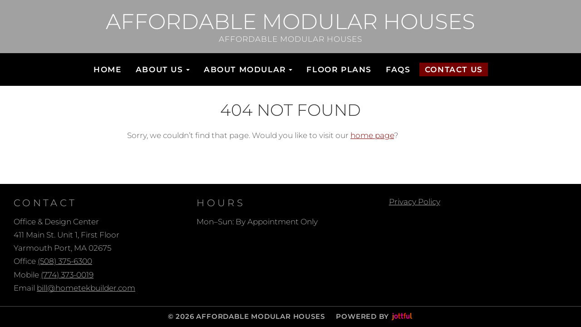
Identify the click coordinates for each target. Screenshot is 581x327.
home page (372, 135)
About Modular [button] (248, 69)
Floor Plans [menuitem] (339, 69)
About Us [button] (163, 69)
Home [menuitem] (107, 69)
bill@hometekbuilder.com (86, 287)
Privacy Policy (414, 201)
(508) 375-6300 (65, 261)
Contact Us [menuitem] (454, 69)
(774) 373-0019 (67, 274)
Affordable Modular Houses (290, 21)
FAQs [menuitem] (398, 69)
